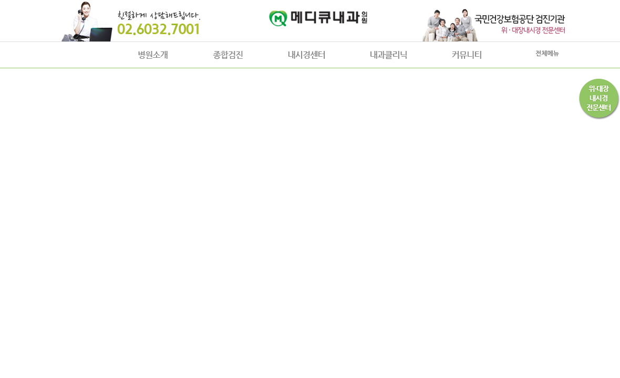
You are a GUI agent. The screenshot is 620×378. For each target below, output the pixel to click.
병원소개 (153, 55)
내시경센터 (306, 55)
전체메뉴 (547, 53)
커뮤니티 (466, 55)
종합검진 (228, 55)
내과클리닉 (388, 55)
